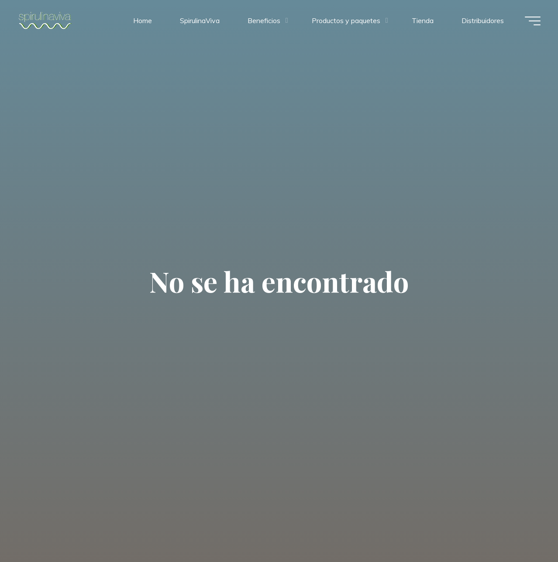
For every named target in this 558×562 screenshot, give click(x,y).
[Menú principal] (533, 21)
